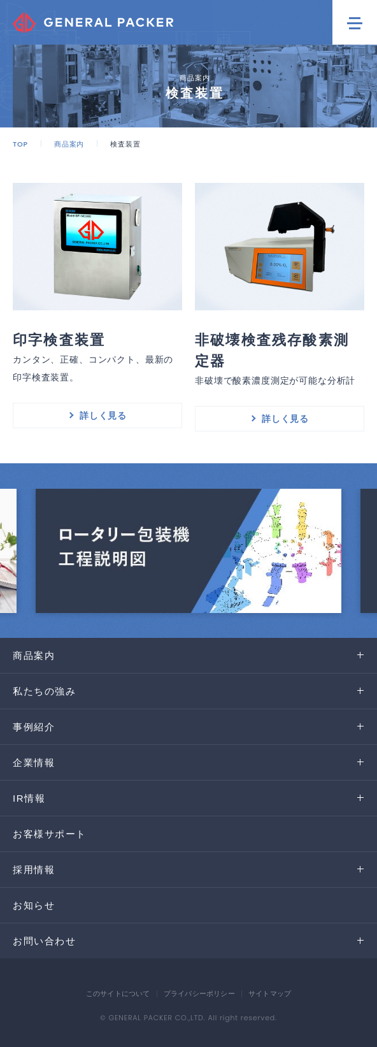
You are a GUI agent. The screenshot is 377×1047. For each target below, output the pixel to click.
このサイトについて (118, 993)
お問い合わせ (44, 940)
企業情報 (34, 762)
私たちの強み (44, 691)
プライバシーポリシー (199, 993)
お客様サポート (50, 833)
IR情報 (29, 798)
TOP (20, 144)
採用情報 (34, 869)
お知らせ (34, 905)
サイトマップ (269, 993)
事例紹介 (34, 726)
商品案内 (69, 144)
